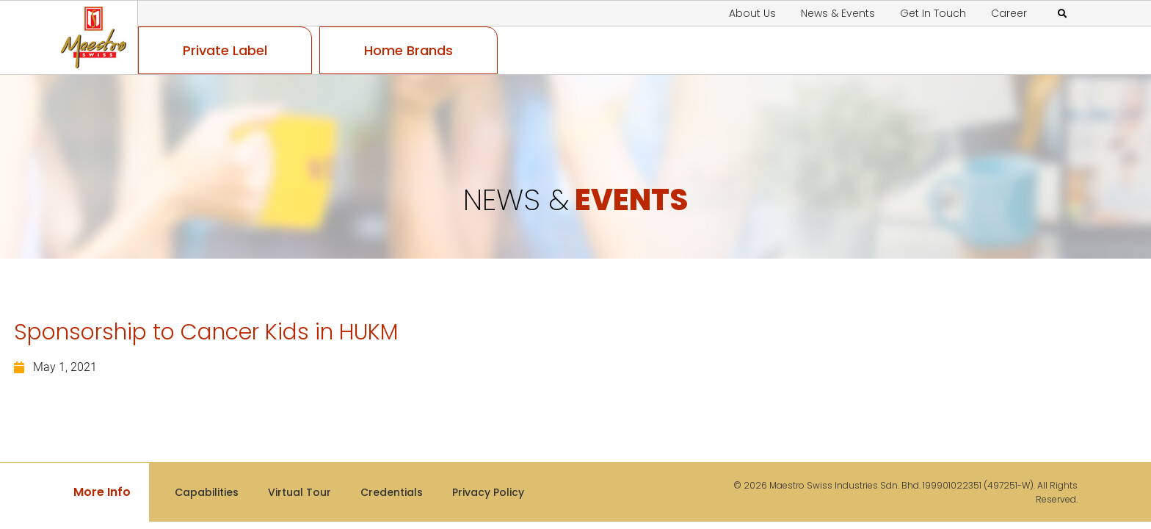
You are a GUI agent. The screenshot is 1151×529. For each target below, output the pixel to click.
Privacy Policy (488, 492)
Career (1009, 13)
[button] (1062, 14)
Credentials (391, 492)
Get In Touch (933, 13)
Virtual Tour (299, 492)
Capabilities (207, 492)
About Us (752, 13)
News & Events (838, 13)
